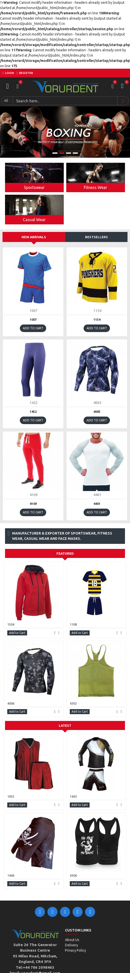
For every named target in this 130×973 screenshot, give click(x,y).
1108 (73, 624)
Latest (65, 725)
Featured (65, 553)
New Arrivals (34, 237)
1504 (10, 624)
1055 (10, 796)
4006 (10, 703)
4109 (33, 503)
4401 (96, 503)
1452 (33, 411)
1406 (10, 875)
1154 (96, 319)
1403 (73, 796)
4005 (96, 411)
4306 (73, 875)
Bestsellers (96, 237)
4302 (73, 703)
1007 (33, 319)
